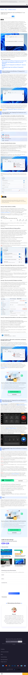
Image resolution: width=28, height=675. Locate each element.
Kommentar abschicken (14, 593)
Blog (6, 9)
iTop (1, 7)
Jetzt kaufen (25, 673)
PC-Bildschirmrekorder (12, 9)
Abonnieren (20, 641)
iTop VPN (2, 4)
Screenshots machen (4, 367)
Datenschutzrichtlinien (10, 669)
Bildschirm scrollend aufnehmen (11, 428)
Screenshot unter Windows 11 (5, 212)
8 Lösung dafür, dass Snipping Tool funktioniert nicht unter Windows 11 (14, 63)
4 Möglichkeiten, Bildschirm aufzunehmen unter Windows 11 (13, 110)
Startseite (2, 9)
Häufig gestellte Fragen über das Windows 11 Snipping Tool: (13, 67)
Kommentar (4, 582)
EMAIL (3, 578)
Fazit (3, 68)
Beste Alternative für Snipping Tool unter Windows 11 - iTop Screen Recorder (14, 65)
